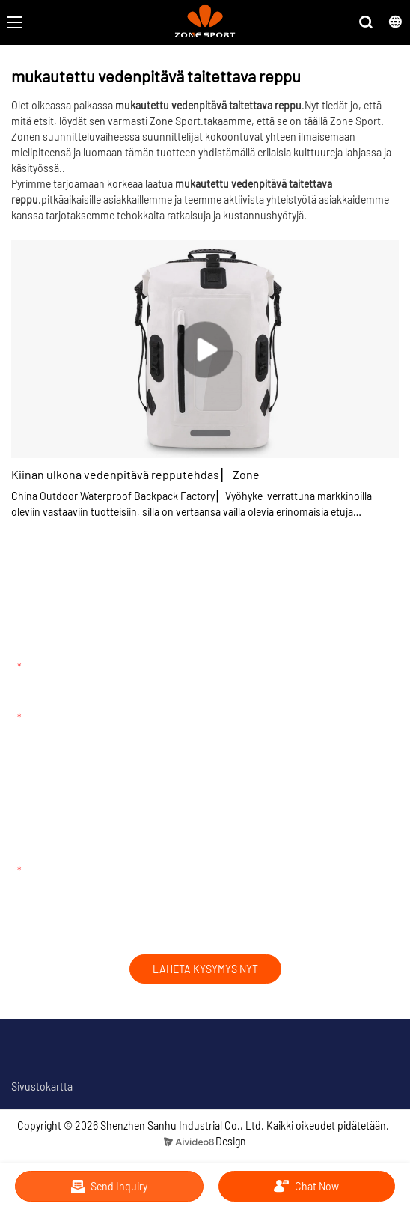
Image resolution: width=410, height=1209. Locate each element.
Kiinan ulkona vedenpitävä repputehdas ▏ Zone (135, 474)
